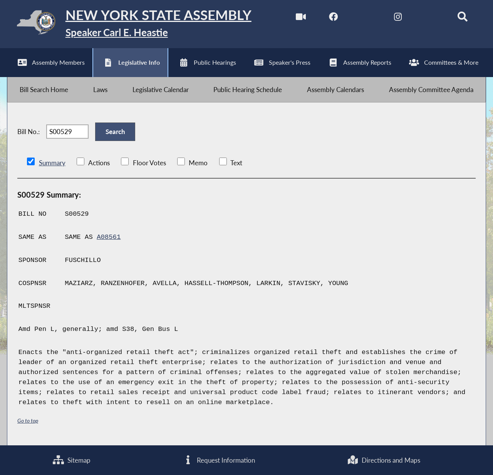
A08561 (109, 237)
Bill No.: (28, 132)
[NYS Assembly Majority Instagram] (397, 18)
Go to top (27, 420)
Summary (52, 163)
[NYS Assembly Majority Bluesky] (430, 18)
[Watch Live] (301, 18)
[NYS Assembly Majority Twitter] (365, 18)
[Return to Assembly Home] (129, 24)
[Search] (462, 18)
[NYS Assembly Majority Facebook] (333, 18)
